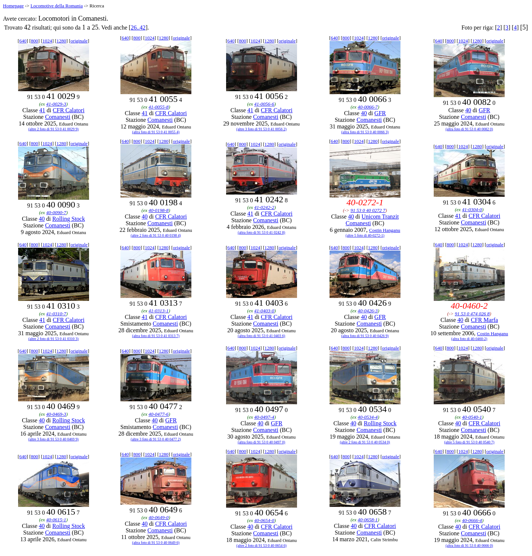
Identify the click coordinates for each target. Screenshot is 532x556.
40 (364, 113)
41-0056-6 (264, 104)
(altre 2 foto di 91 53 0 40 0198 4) (156, 235)
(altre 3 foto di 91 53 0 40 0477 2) (156, 439)
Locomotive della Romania (56, 5)
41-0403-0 (264, 310)
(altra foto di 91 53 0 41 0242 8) (261, 232)
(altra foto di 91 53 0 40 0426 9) (365, 336)
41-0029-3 (56, 104)
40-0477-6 (158, 414)
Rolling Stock (68, 219)
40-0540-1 (472, 417)
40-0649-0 (158, 517)
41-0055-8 (158, 107)
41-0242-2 (264, 207)
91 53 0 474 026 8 (472, 313)
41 (42, 110)
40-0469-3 (56, 414)
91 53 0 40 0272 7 (368, 210)
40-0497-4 (264, 417)
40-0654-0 (264, 520)
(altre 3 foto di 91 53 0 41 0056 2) (261, 129)
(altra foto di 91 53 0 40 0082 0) (469, 129)
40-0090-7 (56, 212)
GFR (380, 113)
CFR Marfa (484, 320)
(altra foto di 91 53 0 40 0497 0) (261, 442)
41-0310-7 (56, 313)
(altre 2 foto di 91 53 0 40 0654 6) (261, 545)
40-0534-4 (368, 417)
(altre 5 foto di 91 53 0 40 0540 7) (469, 442)
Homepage (13, 5)
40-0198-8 (158, 210)
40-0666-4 (472, 520)
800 (34, 41)
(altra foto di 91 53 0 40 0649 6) (156, 542)
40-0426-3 (368, 310)
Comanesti (57, 117)
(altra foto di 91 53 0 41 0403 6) (261, 336)
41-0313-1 (158, 310)
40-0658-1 (368, 519)
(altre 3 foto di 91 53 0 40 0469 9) (53, 439)
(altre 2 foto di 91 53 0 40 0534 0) (365, 442)
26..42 (138, 27)
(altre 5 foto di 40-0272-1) (364, 235)
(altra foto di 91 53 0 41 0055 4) (156, 132)
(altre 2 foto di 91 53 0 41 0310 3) (53, 339)
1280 (61, 41)
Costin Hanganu (384, 230)
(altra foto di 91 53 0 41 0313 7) (156, 336)
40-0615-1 (56, 519)
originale (79, 41)
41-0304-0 (472, 209)
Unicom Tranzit (380, 216)
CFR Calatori (69, 110)
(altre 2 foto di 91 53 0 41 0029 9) (53, 129)
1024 (47, 41)
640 (23, 41)
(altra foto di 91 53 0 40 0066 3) (365, 132)
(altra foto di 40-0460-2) (469, 339)
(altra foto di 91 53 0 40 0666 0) (469, 545)
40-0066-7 (368, 107)
